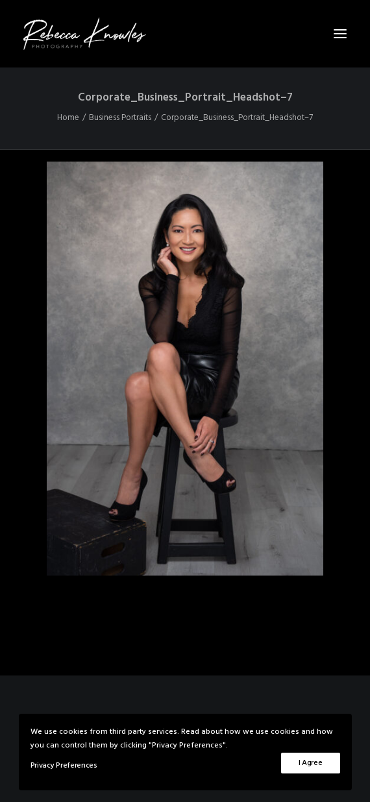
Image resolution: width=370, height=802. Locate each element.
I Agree (311, 763)
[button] (340, 33)
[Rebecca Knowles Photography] (185, 34)
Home (68, 118)
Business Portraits (120, 118)
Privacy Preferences (64, 765)
